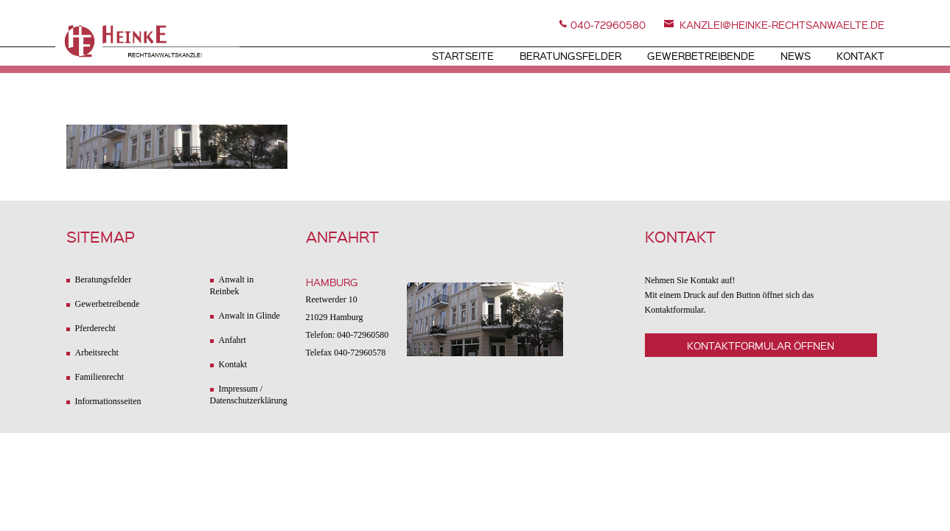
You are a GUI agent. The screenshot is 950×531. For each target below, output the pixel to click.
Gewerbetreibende (701, 55)
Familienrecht (100, 377)
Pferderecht (95, 328)
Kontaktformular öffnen (760, 345)
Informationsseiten (108, 401)
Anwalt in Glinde (249, 315)
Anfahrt (232, 340)
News (795, 55)
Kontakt (860, 55)
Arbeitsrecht (97, 352)
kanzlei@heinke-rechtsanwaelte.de (782, 24)
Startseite (463, 55)
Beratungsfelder (570, 55)
